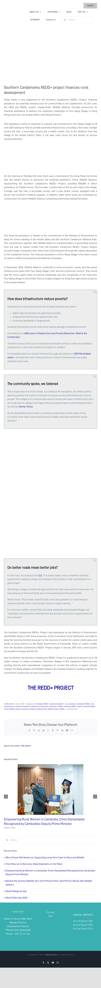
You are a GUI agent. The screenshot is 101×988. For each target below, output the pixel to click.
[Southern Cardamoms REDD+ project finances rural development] (50, 54)
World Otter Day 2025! (17, 897)
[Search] (65, 19)
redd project (53, 706)
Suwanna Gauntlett (56, 704)
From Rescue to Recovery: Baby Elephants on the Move (34, 864)
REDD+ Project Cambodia (81, 706)
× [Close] (95, 291)
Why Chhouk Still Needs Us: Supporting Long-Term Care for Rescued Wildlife (45, 857)
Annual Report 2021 (83, 921)
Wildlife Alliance (51, 955)
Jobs (50, 916)
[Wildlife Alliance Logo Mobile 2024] (12, 11)
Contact (50, 912)
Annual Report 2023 (83, 928)
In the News (39, 704)
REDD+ (46, 704)
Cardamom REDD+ (83, 704)
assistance (73, 704)
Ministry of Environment (39, 706)
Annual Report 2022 (83, 925)
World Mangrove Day (16, 891)
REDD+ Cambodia (64, 706)
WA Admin (10, 704)
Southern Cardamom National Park (34, 709)
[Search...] (77, 19)
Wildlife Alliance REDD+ (56, 709)
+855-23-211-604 (22, 934)
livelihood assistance (22, 706)
